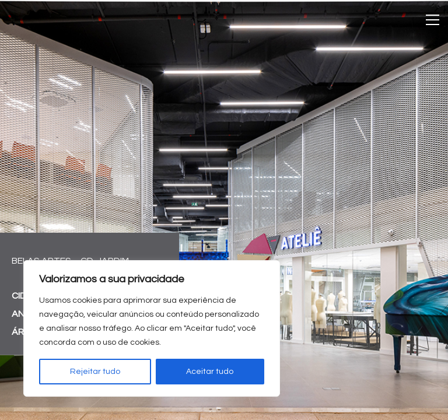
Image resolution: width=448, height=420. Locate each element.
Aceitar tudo (209, 372)
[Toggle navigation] (432, 20)
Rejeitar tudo (95, 372)
